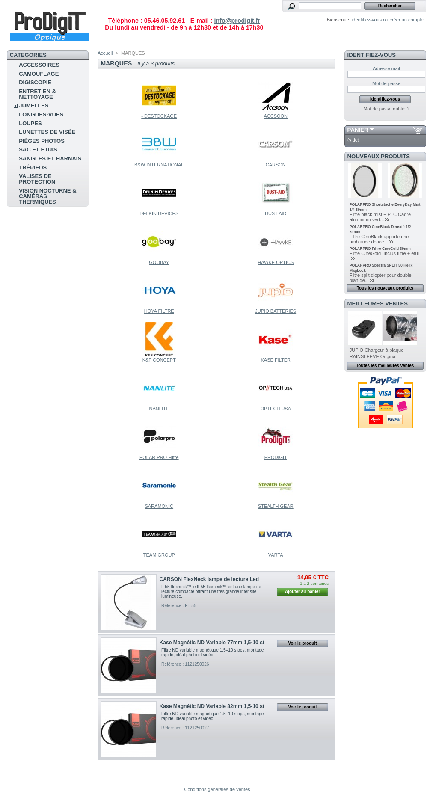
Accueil (105, 53)
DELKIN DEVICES (158, 213)
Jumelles (33, 105)
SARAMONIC (159, 506)
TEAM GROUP (159, 554)
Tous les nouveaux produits (385, 288)
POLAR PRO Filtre (159, 457)
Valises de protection (37, 179)
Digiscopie (35, 82)
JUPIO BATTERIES (275, 311)
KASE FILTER (276, 359)
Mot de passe (386, 83)
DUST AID (276, 213)
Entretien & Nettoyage (37, 94)
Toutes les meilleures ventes (385, 365)
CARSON (276, 164)
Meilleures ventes (377, 303)
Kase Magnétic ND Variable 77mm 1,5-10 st (212, 643)
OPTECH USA (275, 408)
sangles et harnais (50, 158)
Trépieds (33, 167)
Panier (357, 130)
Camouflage (39, 74)
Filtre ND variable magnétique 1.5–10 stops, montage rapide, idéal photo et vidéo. (212, 652)
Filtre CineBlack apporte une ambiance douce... (379, 239)
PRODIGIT (275, 457)
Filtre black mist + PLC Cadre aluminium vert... (380, 217)
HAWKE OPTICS (276, 262)
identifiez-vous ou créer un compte (388, 19)
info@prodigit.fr (237, 20)
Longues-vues (41, 114)
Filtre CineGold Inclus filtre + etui (384, 253)
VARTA (275, 554)
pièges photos (42, 141)
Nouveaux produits (378, 156)
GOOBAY (159, 262)
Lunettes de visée (47, 132)
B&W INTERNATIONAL (159, 164)
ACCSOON (276, 116)
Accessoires (39, 65)
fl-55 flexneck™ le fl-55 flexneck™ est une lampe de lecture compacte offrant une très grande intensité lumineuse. (211, 591)
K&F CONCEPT (159, 359)
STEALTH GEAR (276, 506)
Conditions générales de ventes (217, 789)
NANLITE (159, 408)
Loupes (30, 123)
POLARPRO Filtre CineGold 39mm (380, 248)
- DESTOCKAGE (159, 116)
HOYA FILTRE (159, 311)
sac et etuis (38, 149)
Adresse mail (386, 68)
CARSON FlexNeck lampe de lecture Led (209, 579)
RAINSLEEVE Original (373, 356)
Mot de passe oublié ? (386, 108)
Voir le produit (302, 643)
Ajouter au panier (302, 591)
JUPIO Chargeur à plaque (377, 350)
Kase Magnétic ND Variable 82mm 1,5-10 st (212, 706)
